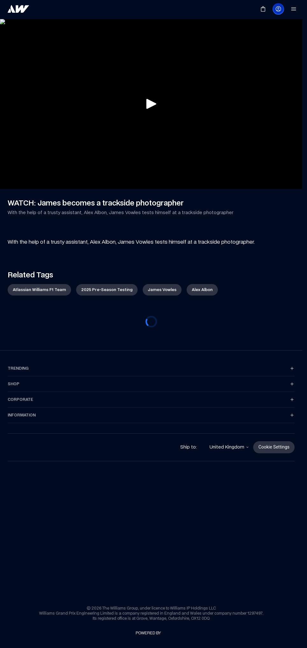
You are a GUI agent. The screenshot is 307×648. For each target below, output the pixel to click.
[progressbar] (151, 321)
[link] (18, 9)
